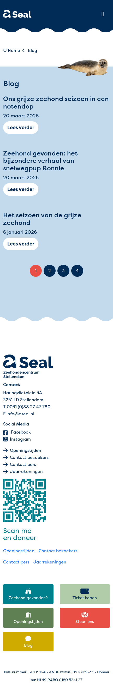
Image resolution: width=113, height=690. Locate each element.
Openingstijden (25, 450)
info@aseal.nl (20, 414)
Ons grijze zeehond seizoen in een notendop (56, 102)
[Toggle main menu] (103, 13)
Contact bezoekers (29, 457)
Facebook (17, 432)
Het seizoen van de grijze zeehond (42, 219)
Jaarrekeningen (26, 471)
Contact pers (23, 464)
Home (11, 50)
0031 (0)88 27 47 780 (28, 407)
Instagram (17, 439)
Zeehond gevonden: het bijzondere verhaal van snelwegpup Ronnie (40, 160)
